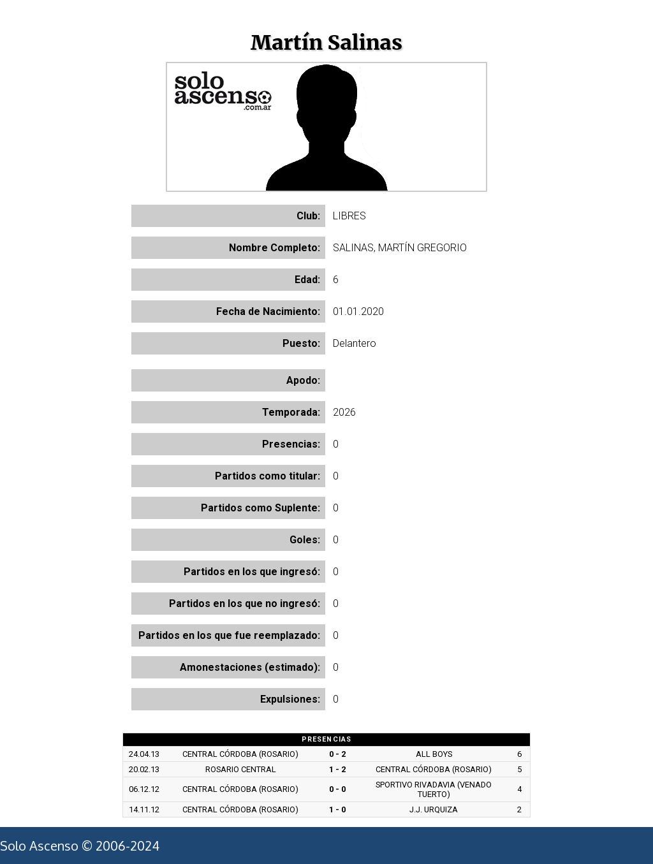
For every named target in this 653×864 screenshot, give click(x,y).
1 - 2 (337, 769)
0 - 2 (337, 754)
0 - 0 (337, 789)
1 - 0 (337, 809)
